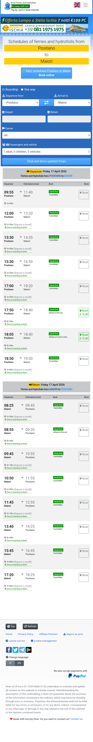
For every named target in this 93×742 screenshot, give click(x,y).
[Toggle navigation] (85, 5)
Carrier (7, 128)
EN (19, 663)
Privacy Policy (25, 634)
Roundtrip (11, 89)
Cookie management (44, 640)
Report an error (73, 634)
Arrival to (61, 95)
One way (29, 89)
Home (9, 634)
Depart (7, 112)
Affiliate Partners (48, 634)
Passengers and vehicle (19, 144)
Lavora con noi (15, 640)
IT (10, 663)
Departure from (12, 95)
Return (53, 112)
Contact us (76, 718)
